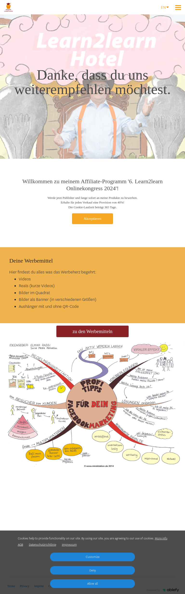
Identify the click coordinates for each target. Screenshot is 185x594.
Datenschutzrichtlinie (42, 545)
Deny (92, 570)
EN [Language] (165, 7)
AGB (20, 545)
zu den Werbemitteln (92, 331)
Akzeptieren (92, 219)
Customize (92, 557)
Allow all (92, 583)
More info (161, 538)
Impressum (69, 545)
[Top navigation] (178, 7)
